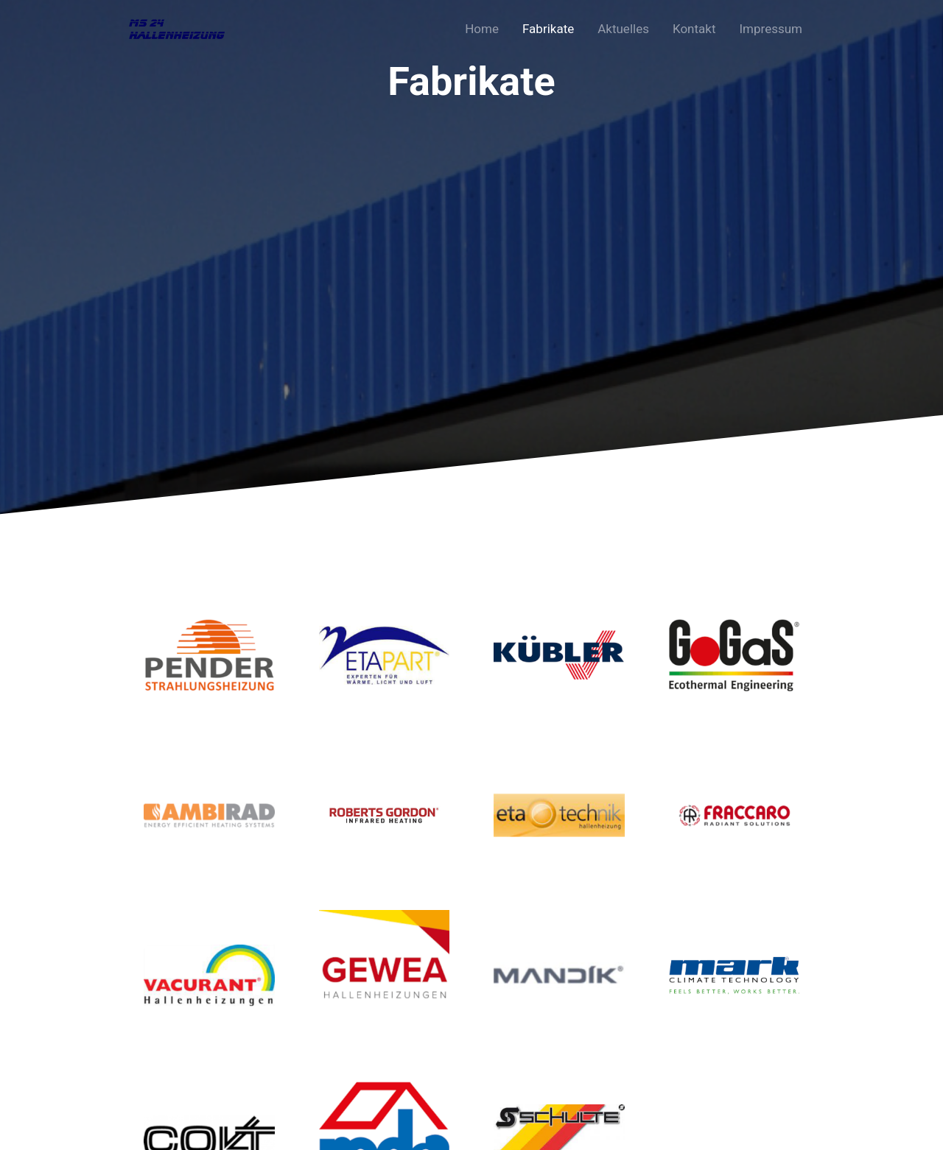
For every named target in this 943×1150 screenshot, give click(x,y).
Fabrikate (548, 28)
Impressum (770, 28)
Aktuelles (623, 28)
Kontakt (694, 28)
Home (482, 28)
